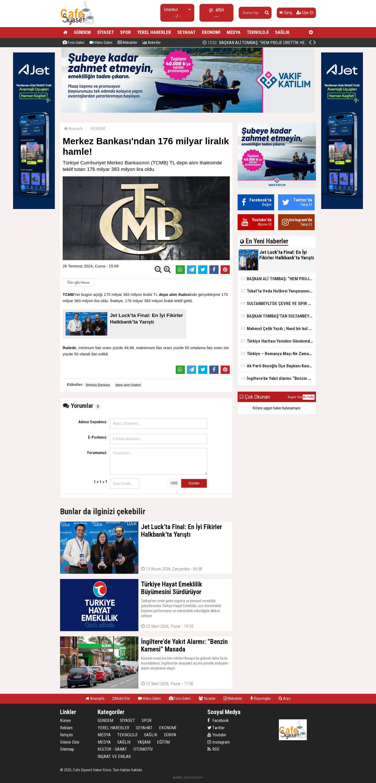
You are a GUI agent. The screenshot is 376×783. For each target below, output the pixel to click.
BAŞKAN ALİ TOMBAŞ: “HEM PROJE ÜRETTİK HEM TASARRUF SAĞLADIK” (278, 279)
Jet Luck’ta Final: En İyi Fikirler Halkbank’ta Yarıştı (256, 42)
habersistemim (193, 777)
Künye (65, 720)
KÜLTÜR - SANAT (112, 749)
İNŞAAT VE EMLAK (114, 756)
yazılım (177, 777)
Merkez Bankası (98, 385)
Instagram (218, 742)
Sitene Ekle (69, 742)
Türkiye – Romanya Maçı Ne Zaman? (276, 353)
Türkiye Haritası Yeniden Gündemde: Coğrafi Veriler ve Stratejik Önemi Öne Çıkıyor (278, 341)
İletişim (66, 734)
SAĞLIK (282, 32)
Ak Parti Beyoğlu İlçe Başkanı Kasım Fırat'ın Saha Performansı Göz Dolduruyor (278, 366)
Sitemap (67, 749)
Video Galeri (101, 42)
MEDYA (233, 32)
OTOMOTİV (143, 749)
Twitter (216, 727)
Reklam (66, 727)
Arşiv (285, 698)
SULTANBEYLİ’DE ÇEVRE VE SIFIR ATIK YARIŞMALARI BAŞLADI (278, 303)
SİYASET (105, 32)
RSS (213, 749)
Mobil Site (121, 698)
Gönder (194, 483)
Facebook (218, 720)
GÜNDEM (82, 32)
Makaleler (127, 42)
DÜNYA (170, 734)
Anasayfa (73, 128)
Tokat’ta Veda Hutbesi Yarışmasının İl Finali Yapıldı (278, 291)
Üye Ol (304, 12)
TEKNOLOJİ (258, 32)
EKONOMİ (211, 32)
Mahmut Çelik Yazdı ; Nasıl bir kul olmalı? (278, 328)
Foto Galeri (73, 42)
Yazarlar (207, 698)
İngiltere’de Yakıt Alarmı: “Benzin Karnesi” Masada (278, 378)
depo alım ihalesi (128, 385)
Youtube (216, 734)
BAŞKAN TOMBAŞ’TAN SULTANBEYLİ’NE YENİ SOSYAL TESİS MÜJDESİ (278, 316)
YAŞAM (143, 742)
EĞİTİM (163, 742)
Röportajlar (260, 698)
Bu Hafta (308, 397)
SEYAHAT (186, 32)
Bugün (292, 397)
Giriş (285, 12)
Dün (299, 397)
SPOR (125, 32)
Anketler (152, 42)
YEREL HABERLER (154, 32)
